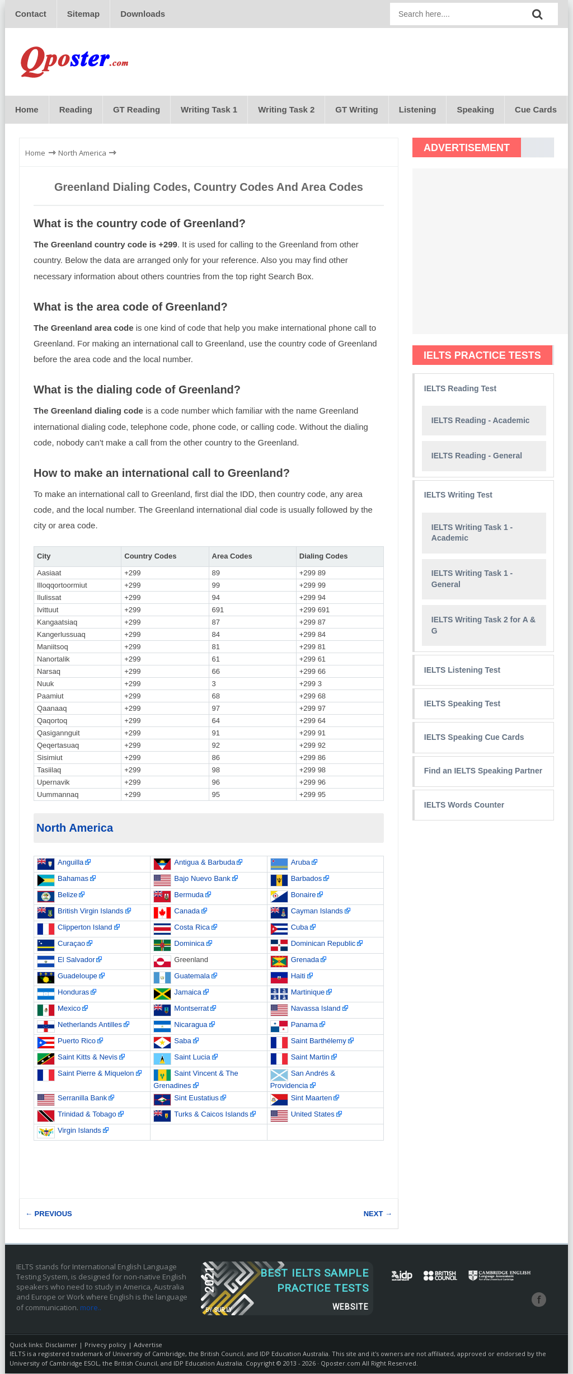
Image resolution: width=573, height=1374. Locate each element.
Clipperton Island (85, 927)
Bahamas (73, 879)
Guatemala (192, 976)
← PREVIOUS (48, 1214)
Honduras (73, 992)
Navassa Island (316, 1009)
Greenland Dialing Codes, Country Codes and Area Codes (208, 187)
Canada (187, 911)
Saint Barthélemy (318, 1041)
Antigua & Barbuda (204, 863)
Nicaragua (190, 1025)
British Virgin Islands (91, 911)
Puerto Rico (77, 1041)
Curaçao (71, 944)
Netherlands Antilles (90, 1025)
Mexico (69, 1009)
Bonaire (303, 895)
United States (313, 1114)
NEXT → (378, 1214)
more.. (90, 1308)
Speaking (475, 110)
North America (74, 828)
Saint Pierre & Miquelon (96, 1074)
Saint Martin (310, 1057)
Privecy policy (105, 1345)
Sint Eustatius (196, 1098)
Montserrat (191, 1009)
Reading (75, 110)
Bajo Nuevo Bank (202, 879)
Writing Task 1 (209, 110)
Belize (67, 895)
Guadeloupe (77, 976)
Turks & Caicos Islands (211, 1114)
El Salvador (76, 960)
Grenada (305, 960)
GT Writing (356, 110)
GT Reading (136, 110)
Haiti (298, 976)
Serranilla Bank (82, 1098)
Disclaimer (61, 1345)
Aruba (301, 863)
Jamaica (187, 992)
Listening (417, 110)
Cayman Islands (317, 911)
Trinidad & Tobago (87, 1114)
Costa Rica (192, 927)
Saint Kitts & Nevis (88, 1057)
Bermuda (189, 895)
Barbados (306, 879)
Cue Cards (536, 110)
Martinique (308, 992)
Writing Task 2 (286, 110)
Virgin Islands (79, 1131)
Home (27, 110)
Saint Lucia (192, 1057)
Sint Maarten (311, 1098)
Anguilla (70, 863)
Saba (182, 1041)
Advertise (148, 1345)
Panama (304, 1025)
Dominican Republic (323, 944)
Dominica (189, 944)
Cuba (299, 927)
